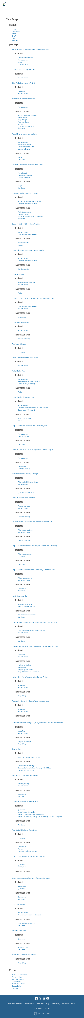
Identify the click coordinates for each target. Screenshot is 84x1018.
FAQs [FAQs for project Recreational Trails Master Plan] (20, 420)
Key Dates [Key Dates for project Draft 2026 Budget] (21, 925)
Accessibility (16, 981)
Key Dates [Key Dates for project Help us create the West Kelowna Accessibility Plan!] (21, 444)
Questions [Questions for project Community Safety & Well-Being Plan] (21, 810)
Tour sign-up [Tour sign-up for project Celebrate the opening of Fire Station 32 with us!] (22, 867)
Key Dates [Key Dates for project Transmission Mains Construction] (21, 129)
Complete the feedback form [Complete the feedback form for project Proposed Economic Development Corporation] (27, 261)
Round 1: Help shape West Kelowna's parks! (27, 165)
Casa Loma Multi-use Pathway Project (25, 357)
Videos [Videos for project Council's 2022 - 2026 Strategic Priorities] (20, 245)
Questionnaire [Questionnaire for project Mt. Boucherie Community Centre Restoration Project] (23, 64)
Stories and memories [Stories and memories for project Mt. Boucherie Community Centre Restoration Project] (25, 58)
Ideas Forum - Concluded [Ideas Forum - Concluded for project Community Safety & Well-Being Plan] (26, 812)
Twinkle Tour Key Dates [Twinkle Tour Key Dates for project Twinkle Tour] (26, 770)
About (14, 34)
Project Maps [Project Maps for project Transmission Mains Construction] (22, 120)
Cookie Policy (16, 986)
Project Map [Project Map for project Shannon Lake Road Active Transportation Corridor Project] (22, 466)
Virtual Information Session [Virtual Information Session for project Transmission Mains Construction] (27, 115)
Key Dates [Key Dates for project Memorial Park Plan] (21, 949)
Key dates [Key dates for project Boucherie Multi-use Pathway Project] (21, 219)
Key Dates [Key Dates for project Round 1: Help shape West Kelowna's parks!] (21, 188)
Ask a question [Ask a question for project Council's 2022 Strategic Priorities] (23, 78)
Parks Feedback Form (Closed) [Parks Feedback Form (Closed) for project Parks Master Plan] (29, 381)
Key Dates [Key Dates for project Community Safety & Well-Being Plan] (21, 825)
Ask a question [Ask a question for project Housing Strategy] (23, 285)
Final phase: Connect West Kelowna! (25, 775)
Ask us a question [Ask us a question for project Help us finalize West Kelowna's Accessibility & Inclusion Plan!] (24, 580)
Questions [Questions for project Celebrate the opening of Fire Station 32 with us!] (21, 865)
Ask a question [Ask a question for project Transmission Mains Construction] (23, 107)
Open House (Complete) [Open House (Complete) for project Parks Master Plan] (26, 384)
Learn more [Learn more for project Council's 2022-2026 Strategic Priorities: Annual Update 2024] (22, 317)
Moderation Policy (18, 979)
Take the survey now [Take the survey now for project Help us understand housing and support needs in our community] (25, 554)
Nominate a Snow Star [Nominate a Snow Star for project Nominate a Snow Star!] (25, 604)
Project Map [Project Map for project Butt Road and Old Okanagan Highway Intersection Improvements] (22, 667)
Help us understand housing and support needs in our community (34, 546)
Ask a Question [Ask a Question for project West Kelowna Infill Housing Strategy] (23, 484)
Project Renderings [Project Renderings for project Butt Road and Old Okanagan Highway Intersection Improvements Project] (24, 742)
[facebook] (36, 998)
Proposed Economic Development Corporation (28, 250)
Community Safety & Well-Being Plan (25, 801)
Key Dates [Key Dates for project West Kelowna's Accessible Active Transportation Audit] (21, 899)
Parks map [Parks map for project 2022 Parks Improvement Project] (21, 91)
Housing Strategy (18, 274)
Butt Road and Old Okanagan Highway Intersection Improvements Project (37, 723)
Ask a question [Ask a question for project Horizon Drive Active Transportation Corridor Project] (23, 687)
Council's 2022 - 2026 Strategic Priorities (26, 224)
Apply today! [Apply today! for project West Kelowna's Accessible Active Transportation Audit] (22, 886)
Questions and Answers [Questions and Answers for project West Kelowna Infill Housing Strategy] (26, 492)
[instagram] (44, 998)
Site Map (15, 988)
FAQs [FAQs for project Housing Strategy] (20, 293)
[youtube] (47, 998)
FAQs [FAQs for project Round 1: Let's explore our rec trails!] (20, 157)
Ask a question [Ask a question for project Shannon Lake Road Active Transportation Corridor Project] (23, 458)
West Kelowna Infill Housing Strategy (25, 474)
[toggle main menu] (81, 4)
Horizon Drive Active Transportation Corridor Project (30, 677)
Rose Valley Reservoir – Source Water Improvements (30, 701)
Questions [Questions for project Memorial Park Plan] (21, 939)
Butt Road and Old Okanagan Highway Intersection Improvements (35, 646)
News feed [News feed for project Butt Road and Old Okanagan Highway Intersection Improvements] (21, 654)
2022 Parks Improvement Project (23, 83)
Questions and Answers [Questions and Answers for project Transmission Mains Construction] (26, 126)
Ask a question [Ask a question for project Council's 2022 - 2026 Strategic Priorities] (23, 232)
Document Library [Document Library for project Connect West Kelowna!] (24, 339)
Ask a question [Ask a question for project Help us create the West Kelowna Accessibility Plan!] (23, 434)
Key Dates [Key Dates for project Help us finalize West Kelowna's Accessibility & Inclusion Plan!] (21, 591)
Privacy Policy (17, 977)
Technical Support (18, 984)
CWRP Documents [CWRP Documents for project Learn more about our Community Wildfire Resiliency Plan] (24, 540)
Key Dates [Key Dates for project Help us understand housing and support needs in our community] (21, 564)
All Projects (16, 31)
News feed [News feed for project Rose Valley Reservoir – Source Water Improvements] (21, 709)
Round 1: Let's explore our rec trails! (24, 134)
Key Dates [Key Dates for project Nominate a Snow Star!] (21, 617)
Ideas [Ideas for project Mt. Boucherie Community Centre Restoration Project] (20, 62)
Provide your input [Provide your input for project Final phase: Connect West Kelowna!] (24, 784)
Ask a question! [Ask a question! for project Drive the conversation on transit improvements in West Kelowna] (23, 633)
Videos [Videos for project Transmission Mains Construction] (20, 124)
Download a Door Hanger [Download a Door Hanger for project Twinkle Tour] (26, 766)
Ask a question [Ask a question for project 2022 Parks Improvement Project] (23, 93)
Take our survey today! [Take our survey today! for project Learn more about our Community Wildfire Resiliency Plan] (26, 530)
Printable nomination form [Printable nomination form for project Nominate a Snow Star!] (27, 615)
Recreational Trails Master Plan (23, 397)
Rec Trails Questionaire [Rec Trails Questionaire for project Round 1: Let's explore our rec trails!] (26, 147)
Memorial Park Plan (19, 930)
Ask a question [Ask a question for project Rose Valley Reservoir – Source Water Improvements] (23, 711)
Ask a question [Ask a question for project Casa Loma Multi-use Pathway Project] (23, 366)
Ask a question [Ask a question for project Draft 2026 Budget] (23, 913)
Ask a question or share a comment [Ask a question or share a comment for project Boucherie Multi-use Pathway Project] (30, 201)
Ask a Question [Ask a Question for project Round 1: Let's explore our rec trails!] (23, 142)
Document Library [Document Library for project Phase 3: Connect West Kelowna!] (24, 516)
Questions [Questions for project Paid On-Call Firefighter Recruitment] (21, 838)
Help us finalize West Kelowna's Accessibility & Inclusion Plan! (33, 570)
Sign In (14, 38)
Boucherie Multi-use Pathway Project (25, 193)
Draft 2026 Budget (18, 904)
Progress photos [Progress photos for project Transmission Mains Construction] (23, 122)
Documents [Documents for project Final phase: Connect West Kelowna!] (22, 794)
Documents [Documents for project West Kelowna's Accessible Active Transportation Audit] (22, 897)
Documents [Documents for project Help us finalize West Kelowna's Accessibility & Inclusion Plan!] (22, 589)
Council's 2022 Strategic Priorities (23, 69)
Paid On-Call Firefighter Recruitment (24, 830)
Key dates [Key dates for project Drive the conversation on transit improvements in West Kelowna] (21, 641)
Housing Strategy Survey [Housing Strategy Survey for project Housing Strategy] (26, 282)
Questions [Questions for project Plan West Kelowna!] (21, 352)
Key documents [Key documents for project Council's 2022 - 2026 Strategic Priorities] (23, 243)
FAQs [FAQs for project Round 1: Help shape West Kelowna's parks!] (20, 186)
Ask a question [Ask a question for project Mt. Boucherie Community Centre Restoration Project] (23, 60)
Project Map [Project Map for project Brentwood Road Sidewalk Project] (22, 963)
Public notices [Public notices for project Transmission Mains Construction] (22, 117)
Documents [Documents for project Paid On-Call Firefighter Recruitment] (22, 847)
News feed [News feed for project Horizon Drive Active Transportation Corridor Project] (21, 685)
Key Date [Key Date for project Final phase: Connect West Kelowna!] (21, 796)
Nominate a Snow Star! (20, 596)
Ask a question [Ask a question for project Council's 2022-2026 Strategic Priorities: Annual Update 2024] (23, 309)
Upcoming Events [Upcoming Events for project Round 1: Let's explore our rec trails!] (24, 149)
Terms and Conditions (19, 975)
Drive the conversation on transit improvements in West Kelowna (34, 622)
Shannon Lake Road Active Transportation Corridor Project (32, 450)
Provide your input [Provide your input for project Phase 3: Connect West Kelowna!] (24, 506)
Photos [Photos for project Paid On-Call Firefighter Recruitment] (20, 849)
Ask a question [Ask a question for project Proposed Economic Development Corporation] (23, 258)
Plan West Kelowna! (19, 344)
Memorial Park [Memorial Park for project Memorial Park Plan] (23, 947)
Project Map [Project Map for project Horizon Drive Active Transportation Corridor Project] (22, 696)
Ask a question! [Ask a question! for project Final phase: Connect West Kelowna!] (23, 786)
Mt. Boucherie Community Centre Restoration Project (30, 49)
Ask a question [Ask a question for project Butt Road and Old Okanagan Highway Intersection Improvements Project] (23, 733)
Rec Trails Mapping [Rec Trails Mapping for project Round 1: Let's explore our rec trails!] (24, 144)
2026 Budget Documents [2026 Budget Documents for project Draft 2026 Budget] (26, 923)
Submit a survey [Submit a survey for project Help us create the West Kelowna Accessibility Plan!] (23, 436)
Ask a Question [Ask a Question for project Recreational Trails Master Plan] (23, 405)
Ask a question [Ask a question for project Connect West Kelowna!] (23, 330)
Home (14, 29)
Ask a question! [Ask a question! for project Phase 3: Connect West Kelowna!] (23, 508)
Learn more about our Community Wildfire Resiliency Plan (32, 522)
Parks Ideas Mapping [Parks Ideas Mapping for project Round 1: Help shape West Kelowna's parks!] (25, 175)
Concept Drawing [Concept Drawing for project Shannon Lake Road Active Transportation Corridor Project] (24, 468)
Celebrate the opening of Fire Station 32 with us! (29, 856)
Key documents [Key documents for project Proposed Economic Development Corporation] (23, 269)
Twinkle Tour (16, 749)
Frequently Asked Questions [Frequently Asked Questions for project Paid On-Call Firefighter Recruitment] (27, 851)
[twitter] (40, 998)
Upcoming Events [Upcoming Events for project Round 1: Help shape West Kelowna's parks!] (24, 177)
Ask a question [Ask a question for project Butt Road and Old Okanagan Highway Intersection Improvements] (23, 657)
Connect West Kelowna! (20, 322)
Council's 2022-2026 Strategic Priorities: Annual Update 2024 (33, 298)
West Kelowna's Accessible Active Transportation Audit (31, 878)
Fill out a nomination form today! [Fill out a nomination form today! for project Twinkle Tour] (29, 757)
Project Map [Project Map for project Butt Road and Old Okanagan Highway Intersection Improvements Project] (22, 744)
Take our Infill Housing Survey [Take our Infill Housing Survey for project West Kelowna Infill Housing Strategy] (28, 482)
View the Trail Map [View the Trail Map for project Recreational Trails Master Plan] (24, 418)
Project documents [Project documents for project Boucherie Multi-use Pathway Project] (24, 212)
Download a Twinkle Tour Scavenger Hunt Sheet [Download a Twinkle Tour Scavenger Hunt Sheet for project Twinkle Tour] (34, 768)
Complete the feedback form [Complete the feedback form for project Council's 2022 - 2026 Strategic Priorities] (27, 234)
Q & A (14, 36)
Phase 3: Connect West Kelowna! (23, 498)
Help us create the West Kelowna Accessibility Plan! (30, 426)
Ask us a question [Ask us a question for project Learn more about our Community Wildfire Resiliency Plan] (24, 532)
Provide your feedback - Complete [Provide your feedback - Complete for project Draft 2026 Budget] (29, 915)
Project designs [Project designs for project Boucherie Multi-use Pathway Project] (23, 214)
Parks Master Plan (18, 371)
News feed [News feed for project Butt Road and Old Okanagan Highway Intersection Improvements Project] (21, 731)
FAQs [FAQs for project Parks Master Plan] (20, 392)
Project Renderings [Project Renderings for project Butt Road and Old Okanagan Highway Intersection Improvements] (24, 665)
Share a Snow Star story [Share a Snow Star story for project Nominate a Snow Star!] (26, 606)
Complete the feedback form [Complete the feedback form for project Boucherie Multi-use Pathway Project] (27, 204)
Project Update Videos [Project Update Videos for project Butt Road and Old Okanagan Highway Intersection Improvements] (25, 670)
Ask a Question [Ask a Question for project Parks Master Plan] (23, 379)
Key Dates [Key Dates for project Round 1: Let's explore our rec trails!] (21, 159)
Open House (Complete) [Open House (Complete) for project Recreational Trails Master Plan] (26, 410)
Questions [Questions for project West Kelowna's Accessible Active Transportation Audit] (21, 889)
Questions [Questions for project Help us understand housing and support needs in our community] (21, 556)
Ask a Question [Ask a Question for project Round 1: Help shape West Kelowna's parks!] (23, 173)
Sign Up (15, 40)
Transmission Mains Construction (23, 99)
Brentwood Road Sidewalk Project (24, 955)
